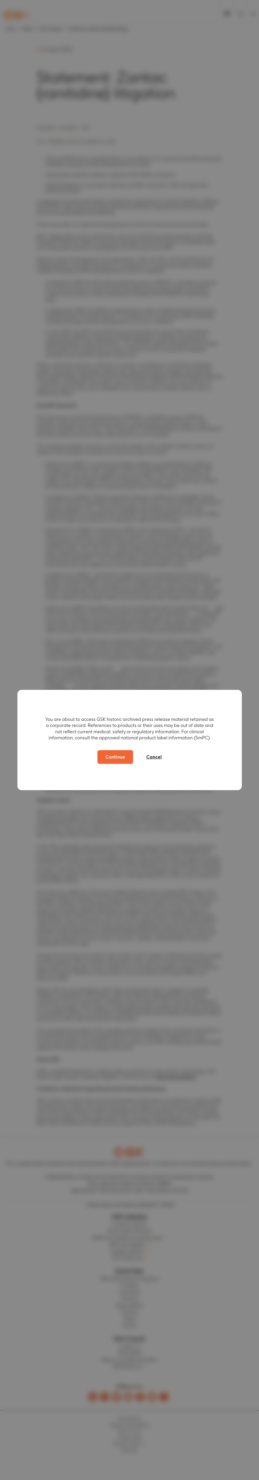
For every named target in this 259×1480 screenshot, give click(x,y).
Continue (115, 757)
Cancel (154, 757)
